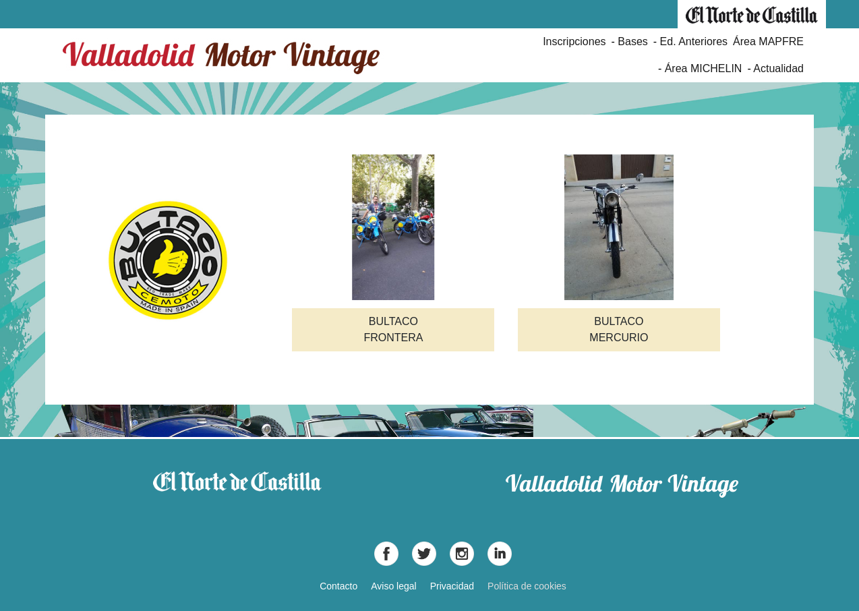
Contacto (338, 586)
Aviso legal (393, 586)
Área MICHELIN (703, 68)
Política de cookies (526, 586)
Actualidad (778, 68)
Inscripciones (574, 41)
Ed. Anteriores (694, 41)
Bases (632, 41)
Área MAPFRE (768, 41)
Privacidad (452, 586)
